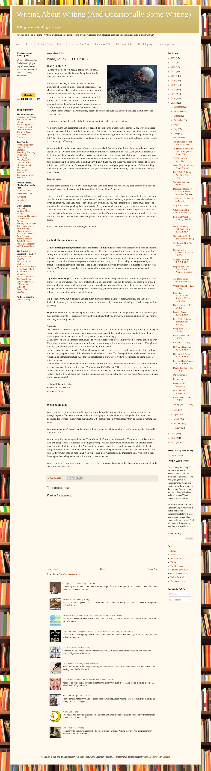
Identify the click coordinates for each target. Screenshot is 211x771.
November (179, 111)
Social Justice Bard (25, 269)
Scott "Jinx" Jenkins (26, 233)
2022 (173, 71)
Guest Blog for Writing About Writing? (183, 166)
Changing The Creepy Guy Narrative (78, 583)
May (176, 410)
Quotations (21, 200)
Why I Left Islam (70, 712)
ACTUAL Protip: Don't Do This (76, 695)
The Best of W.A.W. (79, 44)
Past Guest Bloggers (26, 244)
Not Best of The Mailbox (24, 262)
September (179, 120)
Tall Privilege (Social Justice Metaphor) (182, 143)
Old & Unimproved (25, 277)
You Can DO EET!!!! (26, 119)
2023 (173, 67)
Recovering (178, 379)
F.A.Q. (60, 44)
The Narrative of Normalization (76, 647)
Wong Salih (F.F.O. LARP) (181, 330)
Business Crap (44, 44)
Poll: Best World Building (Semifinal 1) (183, 219)
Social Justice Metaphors (23, 272)
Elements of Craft (25, 127)
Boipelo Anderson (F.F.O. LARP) (181, 313)
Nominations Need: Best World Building (183, 237)
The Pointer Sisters (25, 226)
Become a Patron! (175, 455)
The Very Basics (24, 132)
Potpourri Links (24, 190)
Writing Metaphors (25, 145)
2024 (173, 63)
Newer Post (53, 569)
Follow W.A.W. (103, 44)
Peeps (29, 44)
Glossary (21, 122)
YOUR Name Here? (26, 246)
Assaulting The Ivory (26, 152)
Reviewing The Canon (27, 216)
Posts (173, 594)
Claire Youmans (24, 231)
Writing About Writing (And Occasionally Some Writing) (104, 14)
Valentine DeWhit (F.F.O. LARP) (181, 261)
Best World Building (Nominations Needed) (182, 322)
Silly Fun (21, 287)
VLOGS (20, 292)
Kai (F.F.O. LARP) (181, 342)
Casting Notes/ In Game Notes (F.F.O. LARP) (183, 253)
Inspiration (21, 197)
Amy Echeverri (23, 236)
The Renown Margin (26, 175)
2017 (173, 94)
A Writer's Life (23, 162)
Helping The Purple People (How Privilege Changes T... (182, 271)
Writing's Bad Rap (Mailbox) (181, 183)
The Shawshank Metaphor (180, 159)
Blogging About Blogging (24, 166)
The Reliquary (145, 44)
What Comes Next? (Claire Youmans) (182, 211)
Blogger (166, 757)
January (177, 428)
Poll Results (22, 134)
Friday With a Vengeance (179, 384)
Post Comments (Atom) (69, 574)
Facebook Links (124, 44)
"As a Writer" (23, 160)
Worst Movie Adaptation (179, 391)
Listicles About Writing (23, 212)
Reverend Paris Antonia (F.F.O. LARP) (183, 362)
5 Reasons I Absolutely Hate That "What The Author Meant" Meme (92, 615)
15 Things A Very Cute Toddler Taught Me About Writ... (183, 151)
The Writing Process (26, 124)
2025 (173, 58)
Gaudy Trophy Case (25, 282)
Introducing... (23, 208)
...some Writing (23, 299)
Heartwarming (23, 228)
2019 (173, 85)
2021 (173, 76)
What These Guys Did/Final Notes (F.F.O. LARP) (181, 229)
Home (18, 44)
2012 (173, 442)
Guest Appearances (167, 44)
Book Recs (21, 177)
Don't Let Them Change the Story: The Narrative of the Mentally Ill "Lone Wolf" (98, 631)
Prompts (20, 137)
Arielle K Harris (24, 241)
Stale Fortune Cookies (26, 266)
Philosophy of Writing (26, 117)
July (176, 129)
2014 (173, 433)
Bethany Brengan (24, 239)
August (177, 125)
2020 (173, 80)
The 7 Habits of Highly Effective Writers (80, 664)
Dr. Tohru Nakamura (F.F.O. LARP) (182, 348)
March (177, 419)
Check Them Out (24, 193)
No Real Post (179, 137)
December (178, 107)
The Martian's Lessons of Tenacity (183, 199)
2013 (173, 438)
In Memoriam (23, 284)
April (176, 414)
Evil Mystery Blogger (26, 223)
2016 (173, 98)
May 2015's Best (180, 205)
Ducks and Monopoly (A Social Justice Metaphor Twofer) (182, 191)
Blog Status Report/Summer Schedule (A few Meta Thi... (181, 297)
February (178, 423)
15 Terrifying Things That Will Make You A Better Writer (87, 679)
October (177, 116)
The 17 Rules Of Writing (73, 728)
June (176, 134)
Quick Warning (180, 375)
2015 (173, 103)
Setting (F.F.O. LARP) (183, 404)
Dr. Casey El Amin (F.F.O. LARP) (181, 355)
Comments (175, 600)
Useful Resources (24, 129)
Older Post (153, 569)
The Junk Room (24, 279)
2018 (173, 89)
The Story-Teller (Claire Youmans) (182, 280)
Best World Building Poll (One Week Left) (182, 175)
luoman (147, 757)
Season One (22, 289)
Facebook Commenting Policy (75, 599)
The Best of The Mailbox (24, 171)
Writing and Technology (22, 156)
